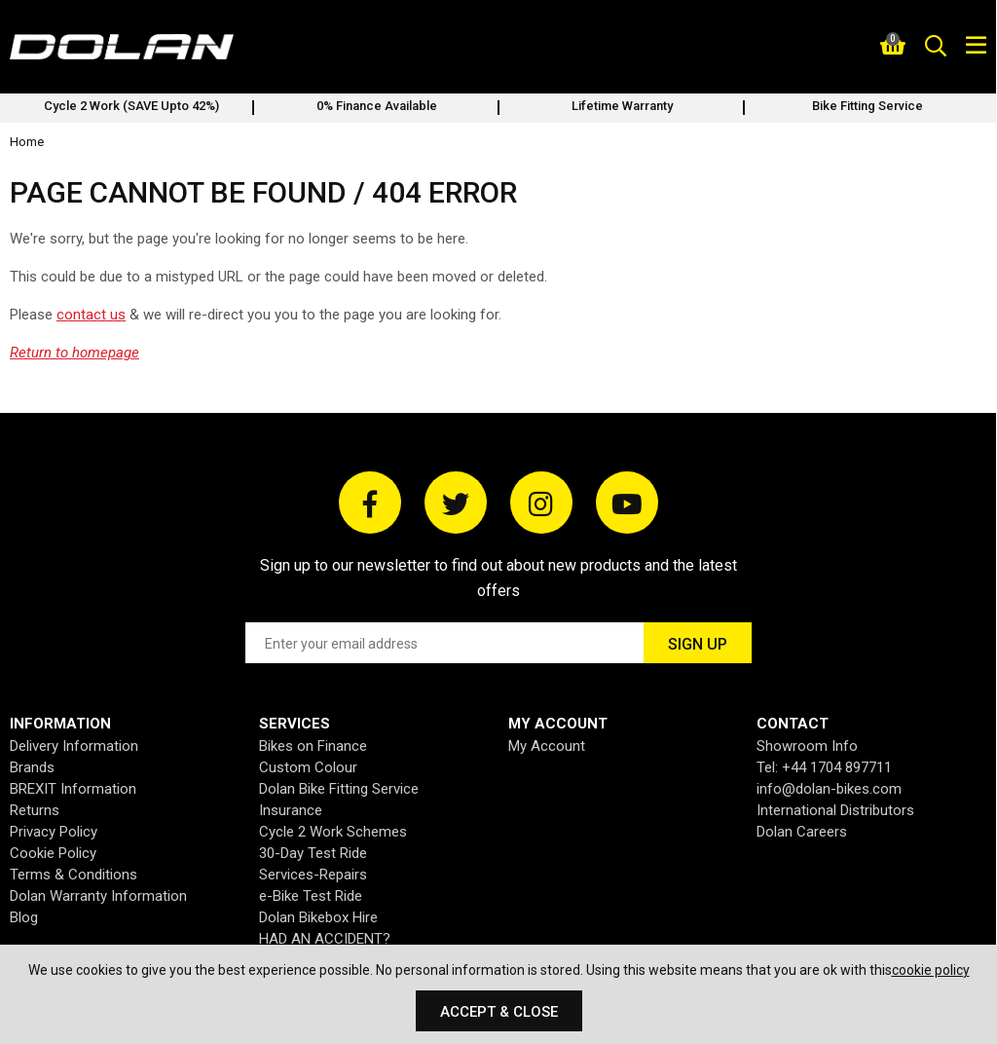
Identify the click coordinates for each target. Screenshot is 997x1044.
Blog (24, 917)
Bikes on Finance (313, 746)
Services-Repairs (313, 874)
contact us (91, 314)
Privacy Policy (53, 831)
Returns (34, 810)
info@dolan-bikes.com (829, 789)
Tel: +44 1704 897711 (824, 767)
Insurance (290, 810)
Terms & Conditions (73, 874)
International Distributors (835, 810)
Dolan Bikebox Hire (318, 917)
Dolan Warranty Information (98, 896)
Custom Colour (308, 767)
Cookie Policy (53, 853)
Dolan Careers (802, 831)
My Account (546, 746)
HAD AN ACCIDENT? (324, 939)
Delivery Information (74, 746)
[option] (131, 108)
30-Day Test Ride (313, 853)
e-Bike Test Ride (310, 896)
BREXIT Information (73, 789)
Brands (32, 767)
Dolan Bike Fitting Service (339, 789)
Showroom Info (807, 746)
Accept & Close (499, 1012)
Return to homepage (74, 352)
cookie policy (931, 970)
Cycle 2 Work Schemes (333, 831)
